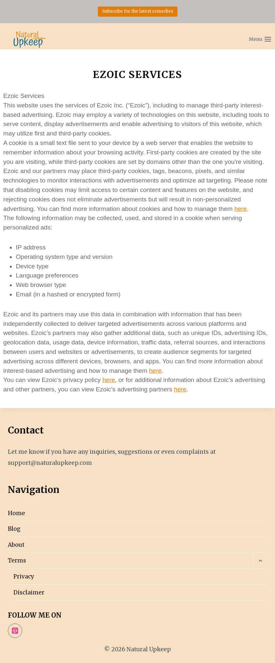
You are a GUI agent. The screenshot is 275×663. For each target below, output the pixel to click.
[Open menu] (246, 36)
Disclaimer (28, 592)
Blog (14, 528)
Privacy (23, 576)
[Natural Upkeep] (29, 39)
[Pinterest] (15, 631)
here (240, 208)
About (16, 544)
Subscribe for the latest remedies (137, 11)
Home (16, 513)
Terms (17, 560)
